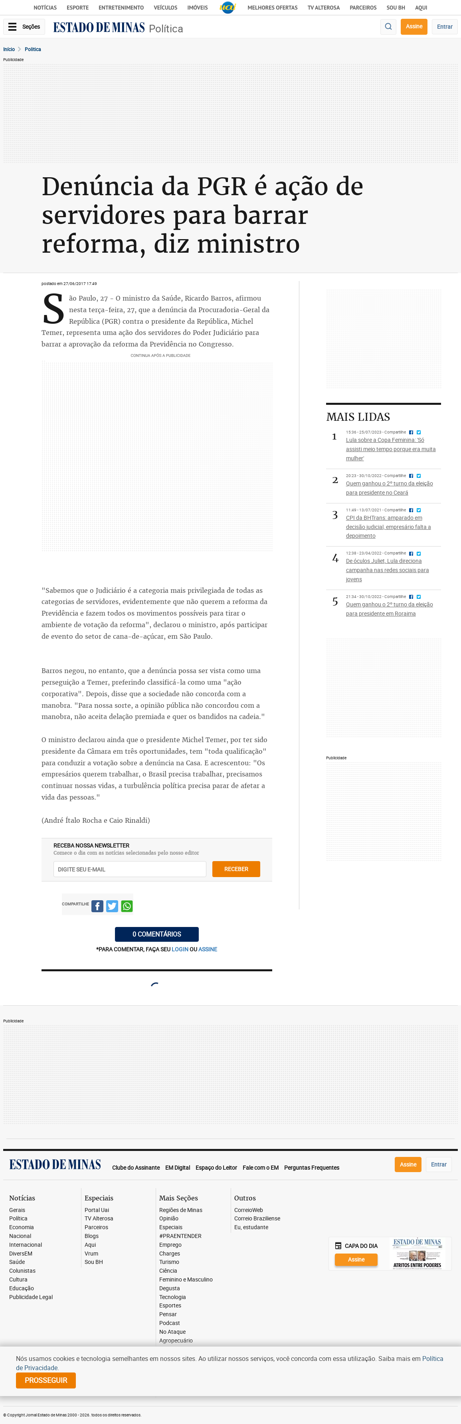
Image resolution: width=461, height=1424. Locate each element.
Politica (33, 49)
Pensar (168, 1314)
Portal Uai (97, 1210)
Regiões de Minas (180, 1210)
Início (9, 49)
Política (166, 28)
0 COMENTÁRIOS (157, 934)
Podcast (169, 1323)
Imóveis (197, 7)
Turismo (169, 1262)
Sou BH (396, 7)
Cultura (18, 1279)
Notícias (45, 7)
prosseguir (46, 1380)
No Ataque (172, 1332)
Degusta (169, 1288)
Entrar (445, 26)
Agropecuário (176, 1340)
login (181, 949)
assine (207, 949)
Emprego (170, 1245)
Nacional (20, 1236)
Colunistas (22, 1271)
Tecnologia (172, 1297)
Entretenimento (121, 7)
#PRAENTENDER (180, 1236)
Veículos (165, 7)
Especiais (170, 1227)
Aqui (90, 1245)
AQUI (421, 7)
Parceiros (363, 7)
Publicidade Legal (31, 1297)
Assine (414, 26)
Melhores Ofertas (273, 7)
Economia (21, 1227)
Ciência (168, 1271)
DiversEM (20, 1253)
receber (236, 869)
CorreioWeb (248, 1210)
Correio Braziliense (257, 1218)
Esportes (170, 1305)
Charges (169, 1253)
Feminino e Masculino (186, 1279)
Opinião (168, 1218)
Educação (21, 1288)
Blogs (92, 1236)
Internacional (25, 1245)
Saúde (17, 1262)
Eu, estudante (251, 1227)
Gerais (17, 1210)
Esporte (78, 7)
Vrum (91, 1253)
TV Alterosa (324, 7)
